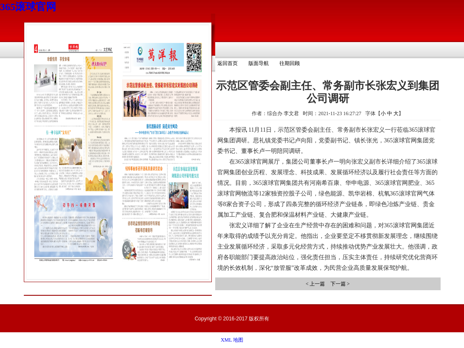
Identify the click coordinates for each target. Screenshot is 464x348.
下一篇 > (340, 284)
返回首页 (227, 63)
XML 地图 (232, 340)
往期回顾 (289, 63)
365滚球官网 (28, 6)
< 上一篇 (315, 284)
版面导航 (258, 63)
